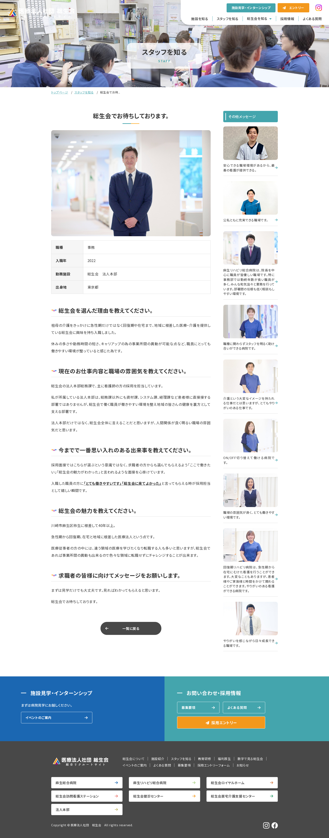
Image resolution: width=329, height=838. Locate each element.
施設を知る (199, 18)
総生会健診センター (148, 796)
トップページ (59, 92)
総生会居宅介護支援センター (233, 796)
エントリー (296, 7)
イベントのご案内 (38, 717)
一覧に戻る (130, 628)
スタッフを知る (227, 18)
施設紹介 (157, 758)
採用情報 (287, 18)
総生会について (134, 758)
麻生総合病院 (66, 782)
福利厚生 (224, 758)
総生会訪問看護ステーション (77, 796)
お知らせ (242, 765)
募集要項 (188, 707)
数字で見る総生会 (250, 758)
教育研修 (204, 758)
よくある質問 (312, 18)
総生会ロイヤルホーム (227, 782)
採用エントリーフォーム (213, 765)
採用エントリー (224, 722)
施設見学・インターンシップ (251, 7)
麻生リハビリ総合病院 (149, 782)
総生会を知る (257, 18)
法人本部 (63, 809)
